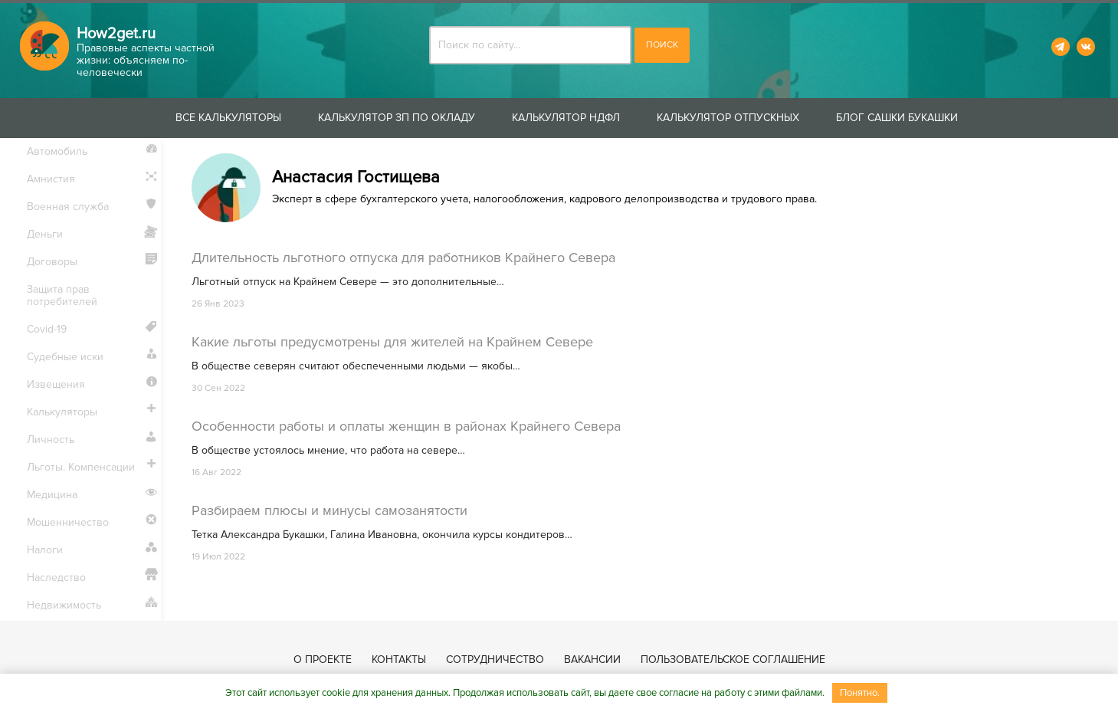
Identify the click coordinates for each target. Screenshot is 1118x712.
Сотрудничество (495, 659)
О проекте (322, 659)
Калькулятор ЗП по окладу (396, 117)
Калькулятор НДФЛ (566, 117)
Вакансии (592, 659)
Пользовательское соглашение (733, 659)
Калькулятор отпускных (728, 117)
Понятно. (860, 693)
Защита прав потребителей (62, 295)
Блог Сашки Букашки (897, 117)
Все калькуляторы (228, 117)
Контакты (399, 659)
